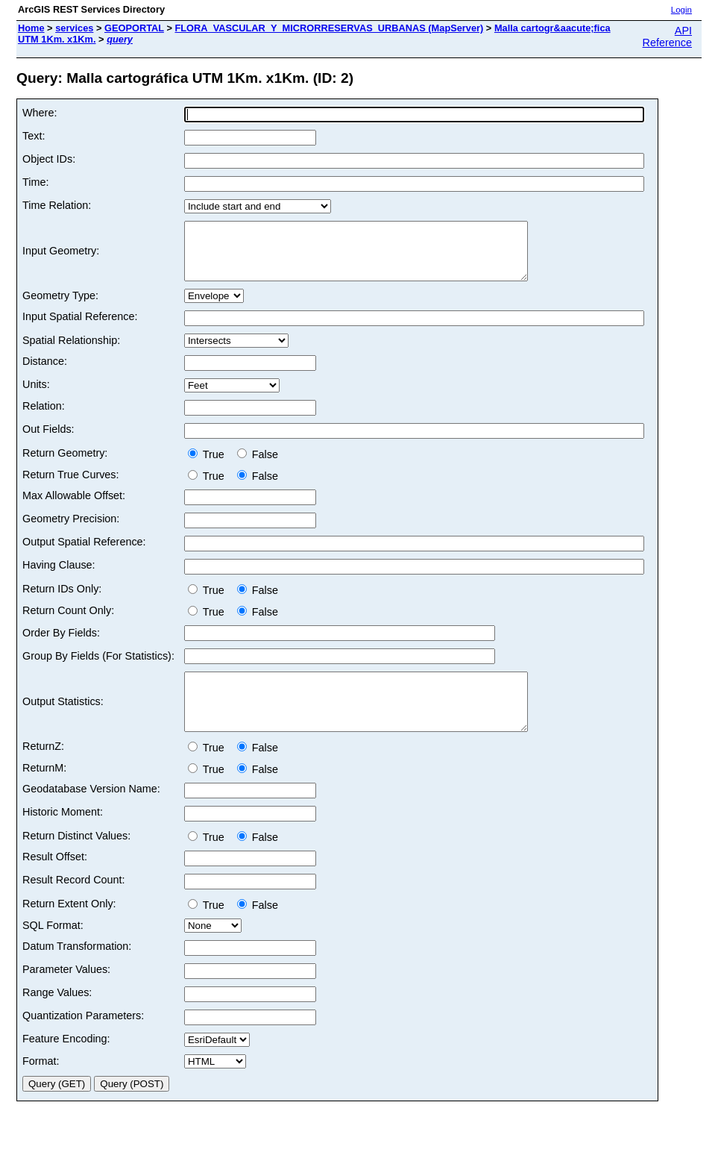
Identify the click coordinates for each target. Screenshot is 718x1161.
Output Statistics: (63, 719)
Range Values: (57, 1015)
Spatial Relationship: (71, 351)
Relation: (43, 417)
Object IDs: (48, 159)
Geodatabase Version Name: (91, 811)
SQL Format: (53, 948)
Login (681, 9)
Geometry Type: (60, 307)
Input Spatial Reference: (79, 328)
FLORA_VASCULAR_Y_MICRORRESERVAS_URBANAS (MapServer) (328, 28)
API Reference (667, 36)
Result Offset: (54, 879)
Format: (41, 1083)
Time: (35, 182)
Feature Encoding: (66, 1061)
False (257, 466)
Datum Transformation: (76, 968)
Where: (39, 113)
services (74, 28)
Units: (36, 395)
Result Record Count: (73, 902)
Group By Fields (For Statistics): (98, 667)
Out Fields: (48, 440)
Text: (33, 136)
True (209, 466)
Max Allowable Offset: (73, 507)
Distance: (44, 372)
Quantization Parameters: (83, 1038)
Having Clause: (58, 576)
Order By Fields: (61, 644)
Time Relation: (56, 205)
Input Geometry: (60, 257)
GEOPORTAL (134, 28)
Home (31, 28)
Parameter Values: (66, 992)
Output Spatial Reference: (84, 553)
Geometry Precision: (70, 530)
